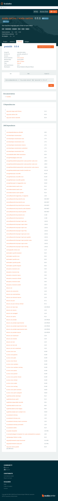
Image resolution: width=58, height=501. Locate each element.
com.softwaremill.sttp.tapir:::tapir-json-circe (17, 234)
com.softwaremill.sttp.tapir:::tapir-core (16, 227)
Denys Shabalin (21, 67)
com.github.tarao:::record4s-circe (14, 176)
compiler (14, 29)
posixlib (8, 46)
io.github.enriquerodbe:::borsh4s (14, 402)
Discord (7, 469)
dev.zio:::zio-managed (11, 313)
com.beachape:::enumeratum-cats (15, 138)
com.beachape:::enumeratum (13, 135)
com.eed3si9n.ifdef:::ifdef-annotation (16, 154)
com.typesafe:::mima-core (13, 250)
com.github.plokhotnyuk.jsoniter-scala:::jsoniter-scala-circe (21, 161)
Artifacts (12, 41)
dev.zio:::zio (9, 288)
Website (45, 18)
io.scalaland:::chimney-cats (13, 418)
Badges (27, 41)
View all (19, 63)
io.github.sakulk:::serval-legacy (14, 408)
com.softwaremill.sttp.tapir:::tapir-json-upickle (18, 237)
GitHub (6, 21)
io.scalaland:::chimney (12, 415)
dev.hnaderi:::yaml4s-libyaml (13, 265)
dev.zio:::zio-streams (11, 338)
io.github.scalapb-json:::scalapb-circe (15, 412)
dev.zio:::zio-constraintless (13, 294)
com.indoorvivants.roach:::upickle (15, 192)
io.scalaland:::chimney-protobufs (14, 424)
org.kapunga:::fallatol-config (13, 437)
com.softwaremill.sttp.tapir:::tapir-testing (17, 246)
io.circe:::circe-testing (11, 386)
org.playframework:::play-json (14, 443)
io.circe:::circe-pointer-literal (13, 377)
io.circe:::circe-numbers (12, 364)
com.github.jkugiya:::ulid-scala (14, 157)
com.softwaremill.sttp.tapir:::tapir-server (17, 243)
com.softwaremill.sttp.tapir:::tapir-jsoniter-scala (19, 240)
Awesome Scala (44, 12)
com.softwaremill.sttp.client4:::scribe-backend (18, 208)
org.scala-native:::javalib (12, 446)
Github (6, 467)
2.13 (16, 32)
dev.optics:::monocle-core (13, 269)
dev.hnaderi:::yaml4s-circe (12, 256)
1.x (13, 36)
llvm (19, 29)
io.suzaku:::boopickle (11, 431)
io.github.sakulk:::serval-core (13, 405)
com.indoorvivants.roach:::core (14, 189)
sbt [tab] (11, 73)
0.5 (16, 34)
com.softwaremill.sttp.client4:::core (15, 202)
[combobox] (45, 46)
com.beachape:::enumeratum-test (15, 151)
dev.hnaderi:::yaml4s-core (12, 259)
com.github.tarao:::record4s (13, 173)
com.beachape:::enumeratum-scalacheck (16, 148)
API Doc (36, 11)
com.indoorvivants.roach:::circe (14, 186)
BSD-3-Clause (20, 61)
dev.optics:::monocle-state (13, 281)
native (27, 29)
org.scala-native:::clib (11, 114)
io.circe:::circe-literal (11, 361)
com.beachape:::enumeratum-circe (15, 141)
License (6, 488)
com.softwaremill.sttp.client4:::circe (15, 199)
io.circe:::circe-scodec (11, 383)
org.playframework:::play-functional (15, 440)
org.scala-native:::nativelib (13, 117)
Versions (19, 41)
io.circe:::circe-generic (11, 354)
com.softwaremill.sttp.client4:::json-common (18, 205)
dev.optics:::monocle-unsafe (13, 284)
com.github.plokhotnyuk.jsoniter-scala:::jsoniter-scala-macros (22, 167)
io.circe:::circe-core (11, 351)
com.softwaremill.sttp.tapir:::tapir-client (16, 224)
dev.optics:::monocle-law (12, 272)
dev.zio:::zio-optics (11, 316)
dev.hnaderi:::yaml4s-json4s (13, 262)
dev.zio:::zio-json (10, 300)
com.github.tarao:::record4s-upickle (15, 180)
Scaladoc (8, 96)
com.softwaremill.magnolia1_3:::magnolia (17, 196)
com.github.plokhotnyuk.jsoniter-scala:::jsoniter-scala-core (21, 164)
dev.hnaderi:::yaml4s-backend (13, 253)
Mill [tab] (28, 73)
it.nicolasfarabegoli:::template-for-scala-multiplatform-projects (23, 434)
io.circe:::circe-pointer (11, 373)
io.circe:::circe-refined (11, 380)
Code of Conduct (8, 486)
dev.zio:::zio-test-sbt (11, 345)
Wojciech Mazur (30, 67)
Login (53, 11)
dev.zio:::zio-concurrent (12, 291)
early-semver (20, 57)
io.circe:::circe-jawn (11, 358)
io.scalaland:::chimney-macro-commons (16, 421)
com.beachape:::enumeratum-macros (16, 145)
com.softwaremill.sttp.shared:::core (15, 215)
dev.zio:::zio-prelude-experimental (15, 323)
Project (5, 41)
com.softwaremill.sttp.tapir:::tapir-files (16, 230)
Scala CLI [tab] (46, 73)
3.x (12, 32)
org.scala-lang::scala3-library (13, 111)
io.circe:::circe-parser (11, 370)
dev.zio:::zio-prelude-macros (13, 332)
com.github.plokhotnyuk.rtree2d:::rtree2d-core (18, 170)
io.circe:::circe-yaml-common (13, 389)
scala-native (9, 18)
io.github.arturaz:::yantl (12, 399)
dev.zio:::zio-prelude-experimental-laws (16, 326)
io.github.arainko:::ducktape (13, 396)
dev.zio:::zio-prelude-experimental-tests (16, 329)
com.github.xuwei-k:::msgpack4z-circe (16, 183)
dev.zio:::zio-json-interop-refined (14, 303)
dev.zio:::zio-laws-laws (12, 307)
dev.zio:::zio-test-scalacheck (13, 348)
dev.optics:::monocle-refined (13, 278)
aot (3, 29)
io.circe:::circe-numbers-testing (14, 367)
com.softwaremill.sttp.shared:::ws (15, 218)
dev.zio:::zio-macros (11, 310)
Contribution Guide (9, 476)
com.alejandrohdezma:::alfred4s (14, 132)
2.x (10, 36)
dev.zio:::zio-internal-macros (13, 297)
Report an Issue (8, 478)
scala (23, 29)
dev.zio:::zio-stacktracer (12, 335)
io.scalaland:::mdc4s (11, 427)
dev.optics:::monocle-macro (13, 275)
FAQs (5, 484)
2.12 (20, 32)
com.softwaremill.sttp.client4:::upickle (16, 211)
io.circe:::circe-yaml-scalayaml (14, 392)
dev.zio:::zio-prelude (11, 319)
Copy (51, 85)
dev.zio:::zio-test (10, 342)
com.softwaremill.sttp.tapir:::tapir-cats (16, 221)
